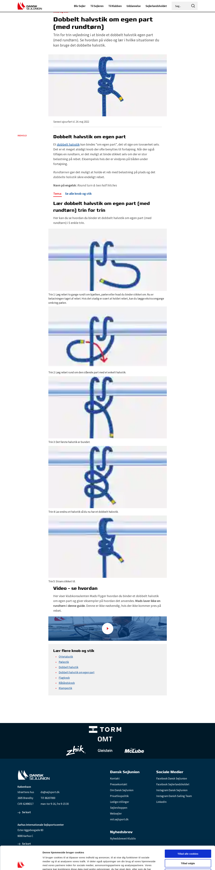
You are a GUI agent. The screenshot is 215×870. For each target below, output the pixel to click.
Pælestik (64, 662)
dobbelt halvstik (68, 144)
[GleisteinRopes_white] (105, 750)
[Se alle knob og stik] (72, 194)
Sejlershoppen (118, 807)
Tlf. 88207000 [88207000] (48, 798)
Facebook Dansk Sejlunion (171, 778)
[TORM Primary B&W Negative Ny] (105, 730)
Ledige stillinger (119, 802)
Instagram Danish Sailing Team (174, 796)
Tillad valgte (188, 839)
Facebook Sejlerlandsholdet (172, 784)
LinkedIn (161, 802)
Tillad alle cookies (188, 830)
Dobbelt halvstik (68, 667)
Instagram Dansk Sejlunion (171, 790)
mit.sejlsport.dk (119, 819)
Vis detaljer (168, 863)
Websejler (116, 813)
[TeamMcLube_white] (134, 750)
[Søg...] (180, 6)
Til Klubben (115, 6)
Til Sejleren (97, 6)
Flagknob (64, 678)
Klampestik (65, 688)
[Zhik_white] (76, 750)
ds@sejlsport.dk (50, 792)
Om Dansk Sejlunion (121, 790)
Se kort (26, 812)
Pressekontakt (118, 784)
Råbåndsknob (67, 683)
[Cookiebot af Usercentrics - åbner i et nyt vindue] (21, 863)
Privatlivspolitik (119, 796)
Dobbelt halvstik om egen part (76, 672)
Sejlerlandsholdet (156, 6)
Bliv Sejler (80, 6)
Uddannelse (134, 6)
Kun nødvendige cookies (187, 849)
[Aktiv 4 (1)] (105, 740)
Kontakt (115, 778)
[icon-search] (193, 6)
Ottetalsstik (66, 656)
